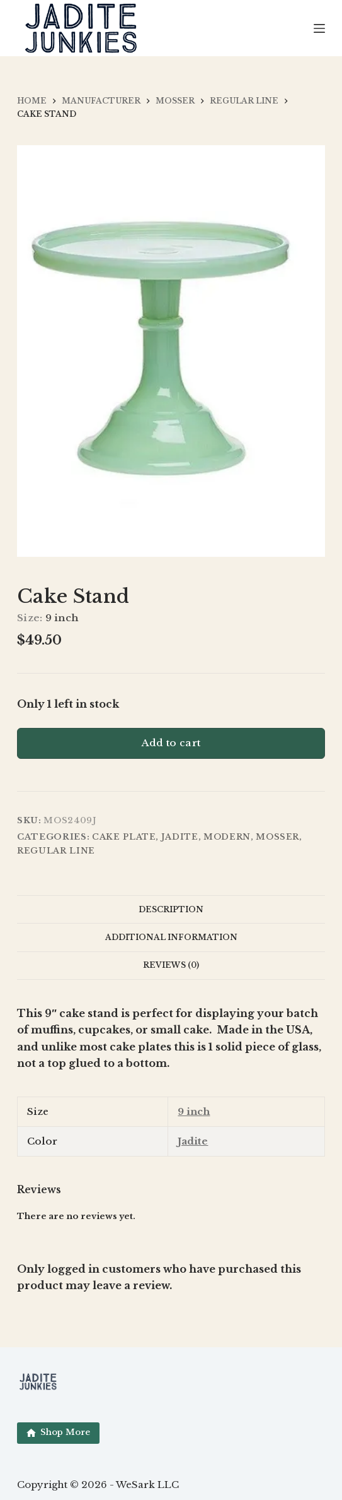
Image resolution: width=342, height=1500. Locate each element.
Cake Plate (124, 836)
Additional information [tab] (171, 937)
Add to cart (171, 743)
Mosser (277, 836)
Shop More (58, 1432)
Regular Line (56, 850)
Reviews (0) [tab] (171, 965)
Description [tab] (171, 909)
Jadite (179, 836)
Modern (227, 836)
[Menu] (319, 28)
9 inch (194, 1111)
